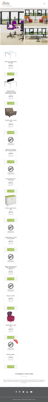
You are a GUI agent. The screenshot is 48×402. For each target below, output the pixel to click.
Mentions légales (24, 399)
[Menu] (44, 4)
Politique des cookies (31, 399)
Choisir (10, 73)
